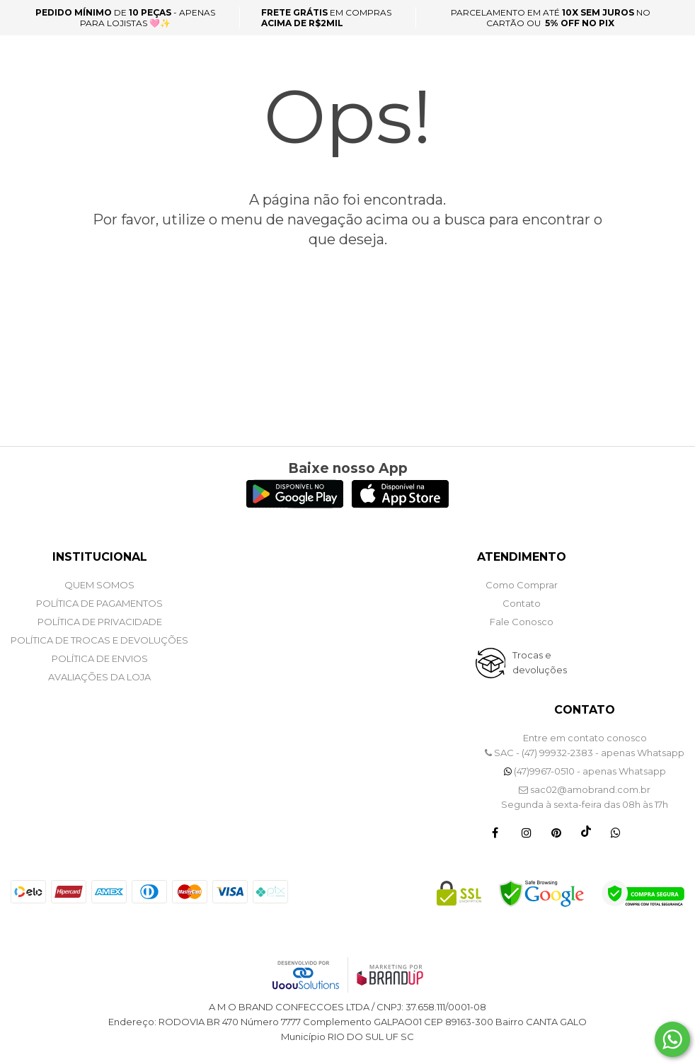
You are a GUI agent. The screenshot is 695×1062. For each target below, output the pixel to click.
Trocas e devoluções (539, 662)
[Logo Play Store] (295, 504)
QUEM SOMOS (99, 584)
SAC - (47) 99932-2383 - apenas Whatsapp (584, 752)
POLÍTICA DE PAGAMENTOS (99, 603)
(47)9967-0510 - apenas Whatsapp (585, 771)
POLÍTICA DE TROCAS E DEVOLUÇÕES (99, 640)
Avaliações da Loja (99, 677)
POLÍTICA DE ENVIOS (100, 658)
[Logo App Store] (400, 504)
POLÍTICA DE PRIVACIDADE (100, 621)
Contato (521, 603)
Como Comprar (522, 584)
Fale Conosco (521, 621)
